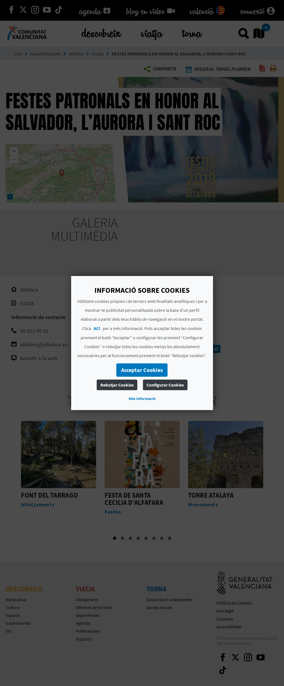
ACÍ (97, 328)
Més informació (142, 398)
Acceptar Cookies (142, 369)
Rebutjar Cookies (117, 385)
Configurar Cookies (165, 385)
